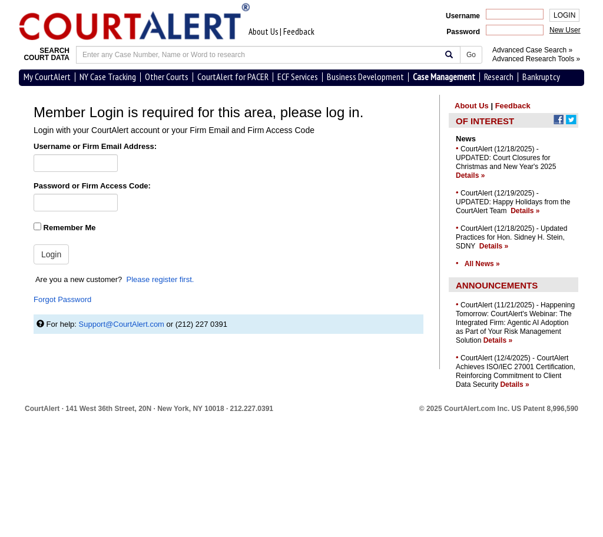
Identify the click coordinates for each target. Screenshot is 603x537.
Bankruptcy (541, 76)
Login (51, 254)
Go (471, 55)
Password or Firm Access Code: (92, 185)
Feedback (298, 31)
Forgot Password (62, 299)
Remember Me (64, 227)
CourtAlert (42, 409)
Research (498, 76)
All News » (482, 264)
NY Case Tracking (107, 76)
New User (565, 30)
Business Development (365, 76)
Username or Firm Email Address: (95, 146)
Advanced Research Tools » (536, 59)
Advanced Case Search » (532, 50)
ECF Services (297, 76)
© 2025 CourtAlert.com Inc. (498, 409)
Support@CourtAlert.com (121, 324)
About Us (263, 31)
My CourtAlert (47, 76)
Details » (470, 175)
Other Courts (166, 76)
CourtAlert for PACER (233, 76)
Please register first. (160, 279)
